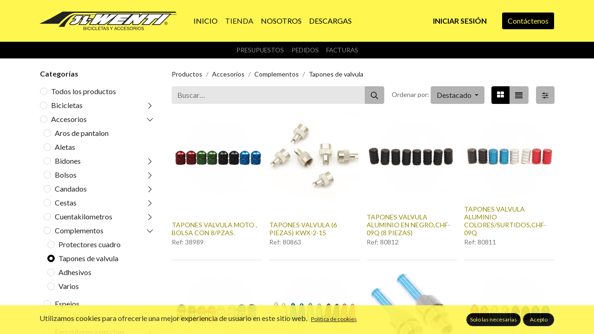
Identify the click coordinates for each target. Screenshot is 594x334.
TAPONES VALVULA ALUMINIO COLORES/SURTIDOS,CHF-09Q (505, 220)
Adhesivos (74, 272)
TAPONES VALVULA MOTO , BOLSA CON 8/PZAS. (214, 229)
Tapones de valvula (88, 258)
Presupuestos (260, 50)
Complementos (79, 230)
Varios (68, 286)
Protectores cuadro (89, 244)
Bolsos (66, 174)
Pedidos (305, 50)
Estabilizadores (79, 317)
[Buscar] (374, 95)
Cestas (66, 202)
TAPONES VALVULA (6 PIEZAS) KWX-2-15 (303, 229)
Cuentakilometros (83, 216)
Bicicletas (67, 105)
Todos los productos (83, 91)
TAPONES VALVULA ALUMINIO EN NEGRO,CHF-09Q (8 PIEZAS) (408, 225)
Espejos (67, 303)
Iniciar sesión (460, 20)
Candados (71, 188)
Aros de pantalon (82, 132)
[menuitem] (205, 21)
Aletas (65, 146)
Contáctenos (528, 20)
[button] (457, 95)
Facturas (342, 50)
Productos (187, 74)
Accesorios (69, 119)
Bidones (68, 160)
